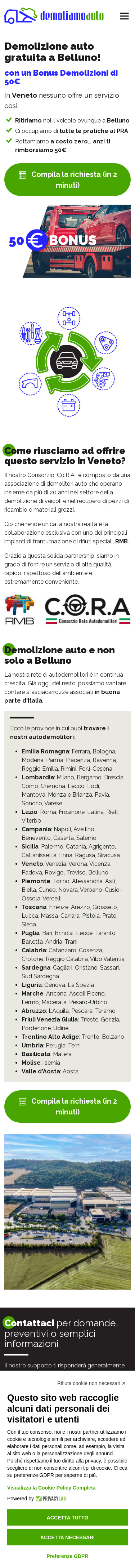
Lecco (76, 786)
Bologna (104, 751)
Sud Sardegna (40, 976)
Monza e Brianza (70, 794)
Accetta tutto (68, 1518)
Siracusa (109, 855)
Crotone (32, 959)
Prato (109, 915)
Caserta (63, 837)
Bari (47, 933)
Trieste (89, 1019)
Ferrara (81, 751)
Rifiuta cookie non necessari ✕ (91, 1383)
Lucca (30, 915)
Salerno (86, 837)
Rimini (68, 768)
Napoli (62, 829)
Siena (29, 924)
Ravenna (104, 760)
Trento (90, 1036)
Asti (110, 881)
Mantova (33, 794)
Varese (53, 803)
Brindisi (64, 933)
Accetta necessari (67, 1537)
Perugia (56, 1045)
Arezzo (80, 907)
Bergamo (89, 777)
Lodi (93, 786)
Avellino (83, 829)
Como (30, 786)
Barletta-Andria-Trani (49, 941)
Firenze (58, 907)
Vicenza (100, 863)
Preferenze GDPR (68, 1556)
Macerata (54, 1002)
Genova (54, 984)
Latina (95, 812)
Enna (65, 855)
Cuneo (47, 889)
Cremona (53, 786)
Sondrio (32, 803)
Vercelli (52, 898)
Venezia (55, 863)
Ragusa (85, 855)
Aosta (70, 1071)
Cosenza (90, 950)
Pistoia (91, 915)
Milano (65, 777)
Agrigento (102, 846)
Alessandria (87, 881)
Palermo (52, 846)
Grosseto (105, 907)
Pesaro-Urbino (88, 1002)
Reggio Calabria (67, 959)
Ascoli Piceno (87, 993)
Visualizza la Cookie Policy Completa (51, 1488)
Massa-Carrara (60, 915)
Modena (33, 760)
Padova (32, 872)
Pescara (82, 1010)
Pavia (102, 794)
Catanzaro (62, 950)
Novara (68, 889)
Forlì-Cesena (95, 768)
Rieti (112, 812)
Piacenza (78, 760)
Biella (29, 889)
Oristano (86, 967)
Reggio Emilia (40, 768)
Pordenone (36, 1028)
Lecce (84, 933)
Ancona (56, 993)
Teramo (105, 1010)
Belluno (98, 872)
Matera (62, 1054)
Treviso (76, 872)
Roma (48, 812)
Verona (77, 863)
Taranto (105, 933)
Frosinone (72, 812)
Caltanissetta (39, 855)
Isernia (51, 1062)
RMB (121, 541)
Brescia (113, 777)
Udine (60, 1028)
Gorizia (110, 1019)
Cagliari (62, 967)
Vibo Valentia (107, 959)
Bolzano (113, 1036)
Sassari (109, 967)
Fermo (30, 1002)
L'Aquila (59, 1010)
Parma (54, 760)
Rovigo (54, 872)
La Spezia (81, 984)
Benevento (36, 837)
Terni (74, 1045)
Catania (76, 846)
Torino (61, 881)
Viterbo (31, 820)
